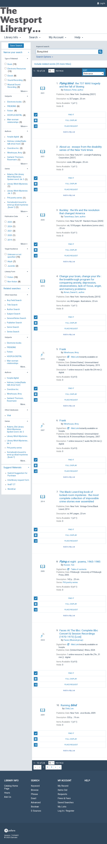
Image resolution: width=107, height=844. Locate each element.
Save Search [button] (16, 45)
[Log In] (98, 3)
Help (87, 780)
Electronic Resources (17, 69)
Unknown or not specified (14, 255)
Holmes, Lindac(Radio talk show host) (16, 142)
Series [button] (7, 169)
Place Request (56, 126)
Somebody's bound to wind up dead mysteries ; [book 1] (17, 204)
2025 (10, 222)
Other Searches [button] (11, 295)
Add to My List (69, 132)
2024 (10, 226)
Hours (7, 792)
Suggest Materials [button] (12, 467)
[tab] (16, 52)
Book (10, 64)
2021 (10, 231)
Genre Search (13, 327)
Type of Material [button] (11, 59)
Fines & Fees (64, 798)
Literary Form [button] (10, 272)
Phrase (34, 794)
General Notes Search (16, 318)
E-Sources (36, 810)
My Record (63, 786)
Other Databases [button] (11, 410)
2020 (10, 235)
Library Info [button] (12, 37)
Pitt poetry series (14, 198)
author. (74, 90)
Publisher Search (14, 323)
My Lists (62, 806)
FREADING (11, 106)
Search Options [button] (44, 56)
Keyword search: (43, 46)
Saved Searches (66, 802)
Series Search (13, 332)
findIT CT (11, 484)
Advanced (36, 802)
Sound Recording (15, 80)
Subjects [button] (8, 96)
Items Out (62, 790)
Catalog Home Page (11, 787)
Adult (10, 261)
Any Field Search (14, 300)
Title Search (12, 305)
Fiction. (10, 111)
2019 (10, 240)
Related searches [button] (12, 288)
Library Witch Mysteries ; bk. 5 (17, 192)
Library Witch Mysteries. (17, 184)
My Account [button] (57, 37)
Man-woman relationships (13, 121)
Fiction (11, 277)
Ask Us (7, 797)
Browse (34, 790)
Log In (102, 3)
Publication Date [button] (11, 216)
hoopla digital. (13, 137)
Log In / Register (66, 810)
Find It (54, 114)
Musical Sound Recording (14, 85)
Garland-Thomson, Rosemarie (15, 158)
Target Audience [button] (11, 249)
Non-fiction (13, 282)
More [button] (80, 37)
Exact (33, 798)
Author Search (13, 309)
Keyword (35, 786)
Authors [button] (8, 131)
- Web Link (73, 357)
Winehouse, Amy (14, 153)
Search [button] (34, 37)
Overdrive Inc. (13, 148)
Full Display (55, 120)
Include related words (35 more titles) (52, 64)
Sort (85, 70)
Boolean (35, 806)
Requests (62, 794)
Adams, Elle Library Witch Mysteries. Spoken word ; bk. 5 (15, 176)
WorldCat (12, 489)
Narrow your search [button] (12, 52)
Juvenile (11, 266)
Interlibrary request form (18, 480)
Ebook (10, 76)
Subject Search (13, 314)
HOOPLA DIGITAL (14, 115)
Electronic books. (14, 102)
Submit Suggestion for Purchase (17, 474)
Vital (9, 415)
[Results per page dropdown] (51, 71)
